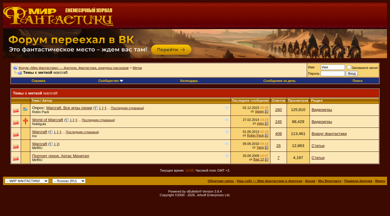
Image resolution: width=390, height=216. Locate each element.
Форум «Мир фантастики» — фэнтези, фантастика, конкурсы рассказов (74, 68)
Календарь (189, 80)
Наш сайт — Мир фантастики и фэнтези (269, 181)
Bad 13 (258, 159)
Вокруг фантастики (329, 133)
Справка (38, 80)
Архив (310, 181)
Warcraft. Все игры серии (69, 108)
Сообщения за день (280, 80)
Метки (137, 68)
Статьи (318, 145)
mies (260, 123)
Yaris (260, 147)
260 (278, 109)
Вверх (380, 181)
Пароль (313, 73)
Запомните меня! (362, 68)
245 (278, 121)
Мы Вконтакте (329, 181)
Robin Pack (40, 112)
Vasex (259, 111)
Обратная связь (221, 181)
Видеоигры (322, 109)
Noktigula (39, 124)
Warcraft (39, 132)
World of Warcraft (47, 120)
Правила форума (358, 181)
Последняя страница (127, 108)
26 (278, 145)
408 (278, 133)
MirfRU (37, 148)
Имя (311, 67)
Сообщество (110, 80)
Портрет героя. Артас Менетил (60, 156)
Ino (34, 136)
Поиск (357, 80)
